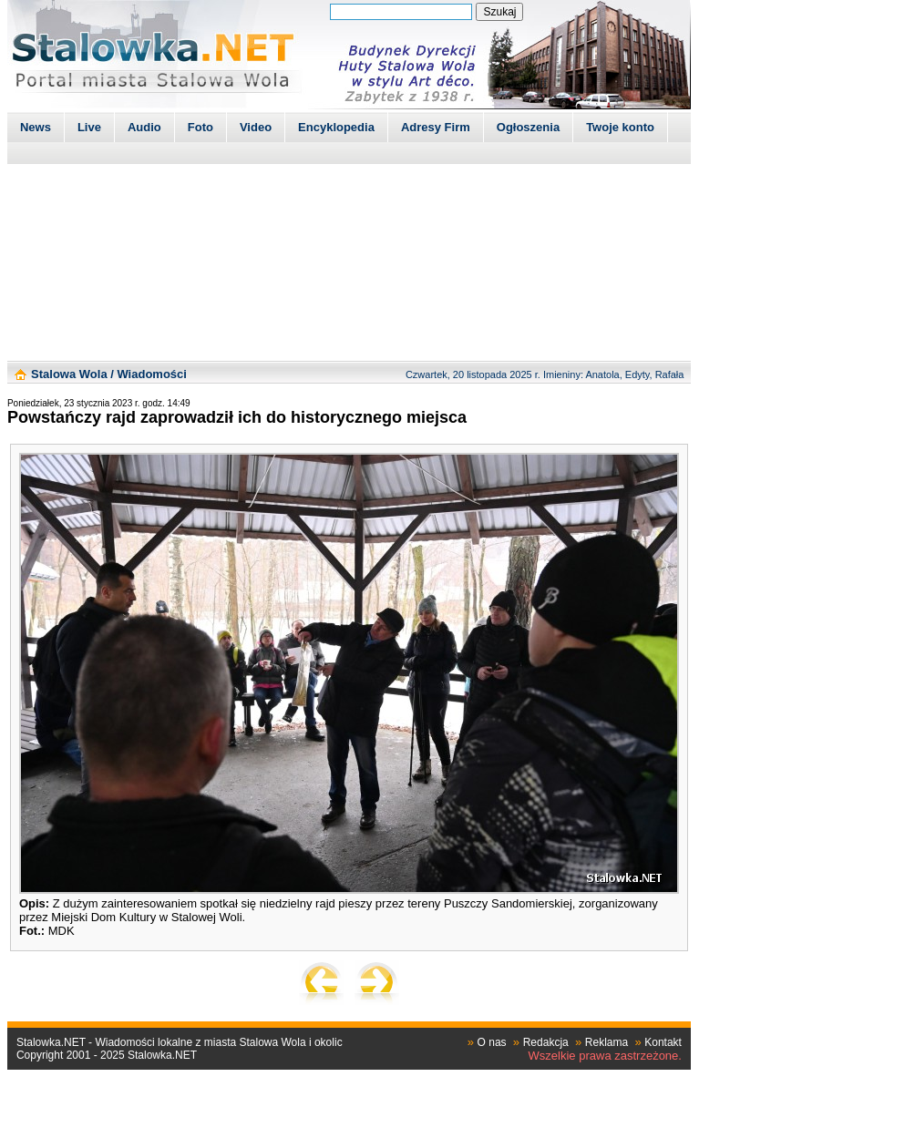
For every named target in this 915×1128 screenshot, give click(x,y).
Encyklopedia (336, 127)
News (35, 127)
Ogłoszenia (528, 127)
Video (256, 127)
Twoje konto (620, 127)
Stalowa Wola (69, 374)
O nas (492, 1042)
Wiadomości (151, 374)
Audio (144, 127)
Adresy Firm (435, 127)
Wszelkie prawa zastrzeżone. (605, 1055)
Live (89, 127)
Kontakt (663, 1042)
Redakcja (546, 1042)
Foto (200, 127)
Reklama (606, 1042)
